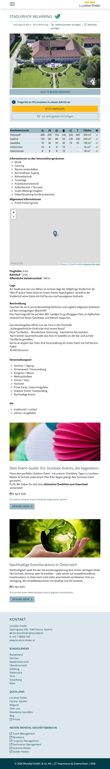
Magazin (14, 705)
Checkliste (41, 499)
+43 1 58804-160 (21, 636)
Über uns (15, 708)
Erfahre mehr (22, 506)
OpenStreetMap (76, 264)
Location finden (18, 697)
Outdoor (16, 499)
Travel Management (22, 733)
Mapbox (64, 264)
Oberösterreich (18, 665)
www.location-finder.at (22, 640)
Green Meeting (29, 592)
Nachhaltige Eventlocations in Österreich (43, 564)
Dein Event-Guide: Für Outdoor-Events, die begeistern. (54, 468)
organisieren (53, 499)
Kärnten (14, 658)
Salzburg (14, 669)
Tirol (12, 676)
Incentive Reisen (20, 748)
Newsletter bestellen (21, 712)
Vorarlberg (16, 679)
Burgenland (16, 654)
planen (63, 499)
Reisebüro (17, 737)
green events (43, 592)
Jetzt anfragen (55, 108)
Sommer (25, 499)
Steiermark (16, 672)
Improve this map (92, 264)
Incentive (16, 592)
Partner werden (18, 701)
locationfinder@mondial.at (28, 633)
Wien (12, 683)
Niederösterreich (19, 661)
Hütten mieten (19, 751)
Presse (15, 719)
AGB (93, 763)
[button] (55, 234)
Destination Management (25, 744)
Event (32, 499)
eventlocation (66, 592)
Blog (12, 715)
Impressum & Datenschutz (71, 763)
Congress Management (24, 741)
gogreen (55, 592)
